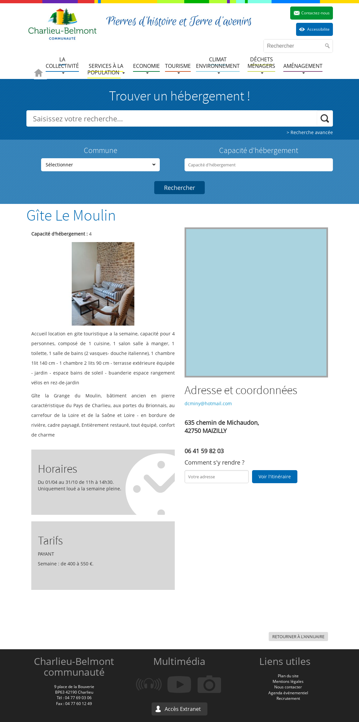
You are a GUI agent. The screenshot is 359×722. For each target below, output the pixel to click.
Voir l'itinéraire (275, 476)
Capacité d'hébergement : (59, 234)
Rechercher (179, 188)
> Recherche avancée (310, 132)
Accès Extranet (183, 709)
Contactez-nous (315, 13)
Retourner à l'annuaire (298, 636)
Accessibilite (318, 29)
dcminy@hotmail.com (208, 403)
